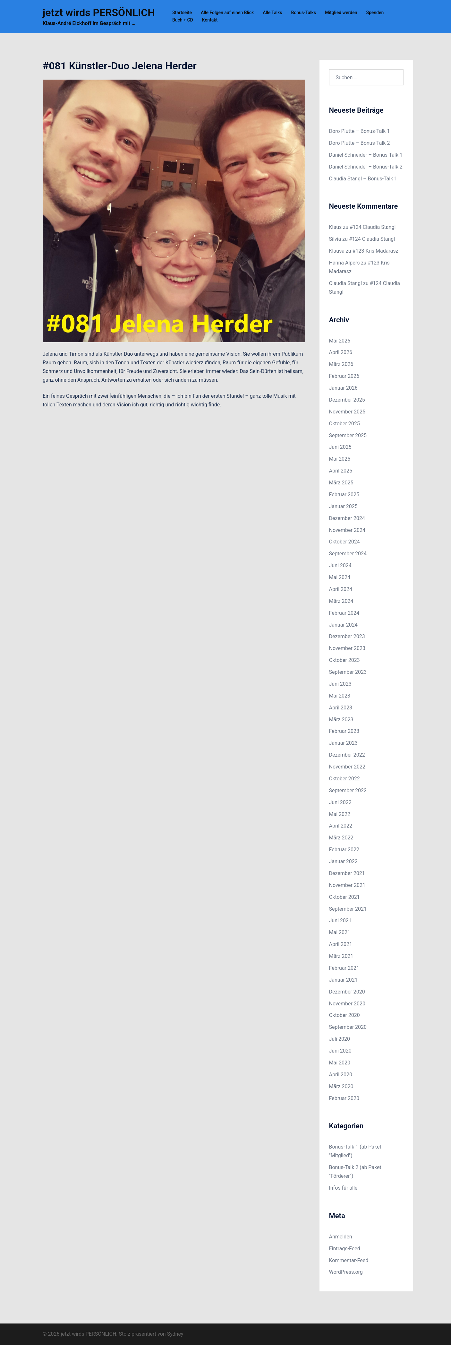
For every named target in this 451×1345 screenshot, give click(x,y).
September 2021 (348, 909)
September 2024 (348, 554)
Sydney (175, 1334)
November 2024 (347, 530)
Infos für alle (343, 1188)
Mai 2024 (340, 577)
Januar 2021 (343, 980)
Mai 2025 (340, 459)
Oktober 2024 (344, 542)
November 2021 (347, 885)
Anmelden (340, 1237)
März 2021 (341, 956)
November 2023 (347, 648)
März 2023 (341, 719)
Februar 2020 (344, 1098)
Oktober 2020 (344, 1015)
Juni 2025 (340, 447)
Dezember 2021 (347, 873)
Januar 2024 (343, 625)
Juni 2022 (340, 802)
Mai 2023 (340, 696)
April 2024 (341, 589)
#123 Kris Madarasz (375, 251)
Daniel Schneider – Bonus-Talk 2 (366, 167)
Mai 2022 (340, 814)
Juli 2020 (339, 1039)
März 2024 (341, 601)
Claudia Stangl (345, 283)
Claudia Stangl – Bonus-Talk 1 (363, 179)
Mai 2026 (340, 341)
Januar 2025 (343, 506)
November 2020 (347, 1004)
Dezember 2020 (347, 992)
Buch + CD (182, 19)
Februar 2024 (344, 613)
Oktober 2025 (344, 424)
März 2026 (341, 364)
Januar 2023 (343, 743)
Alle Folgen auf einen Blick (227, 12)
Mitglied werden (341, 12)
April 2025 (341, 471)
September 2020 (348, 1027)
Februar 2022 (344, 849)
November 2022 (347, 767)
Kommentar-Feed (349, 1260)
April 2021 (341, 944)
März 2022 (341, 838)
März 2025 (341, 483)
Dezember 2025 (347, 400)
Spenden (375, 12)
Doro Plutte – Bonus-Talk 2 (359, 143)
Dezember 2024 (347, 518)
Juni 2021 (340, 920)
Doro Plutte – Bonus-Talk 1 (359, 131)
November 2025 (347, 412)
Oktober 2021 (344, 897)
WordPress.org (346, 1272)
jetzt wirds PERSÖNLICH (99, 12)
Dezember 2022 (347, 755)
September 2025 (348, 435)
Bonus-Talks (303, 12)
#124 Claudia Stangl (373, 227)
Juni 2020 (340, 1051)
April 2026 (341, 352)
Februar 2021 (344, 968)
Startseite (182, 12)
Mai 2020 (340, 1063)
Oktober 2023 (344, 660)
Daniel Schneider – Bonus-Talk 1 (366, 155)
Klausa (337, 251)
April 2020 (341, 1075)
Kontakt (210, 19)
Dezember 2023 (347, 636)
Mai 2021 (340, 932)
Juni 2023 (340, 684)
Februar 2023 (344, 731)
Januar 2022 (343, 861)
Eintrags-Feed (344, 1248)
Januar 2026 (343, 388)
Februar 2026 (344, 376)
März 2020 (341, 1086)
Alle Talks (272, 12)
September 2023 (348, 672)
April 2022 (341, 826)
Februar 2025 (344, 494)
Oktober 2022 (344, 779)
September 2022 (348, 790)
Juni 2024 (340, 565)
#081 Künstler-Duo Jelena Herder (120, 66)
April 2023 (341, 708)
